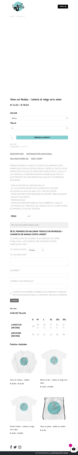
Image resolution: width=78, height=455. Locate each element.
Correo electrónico (22, 281)
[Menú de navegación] (63, 6)
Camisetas (20, 16)
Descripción (17, 154)
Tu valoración (18, 255)
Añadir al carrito (42, 137)
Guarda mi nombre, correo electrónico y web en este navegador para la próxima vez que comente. (40, 293)
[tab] (17, 154)
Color (13, 113)
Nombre (15, 270)
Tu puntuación (18, 249)
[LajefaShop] (17, 6)
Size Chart (37, 159)
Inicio (12, 16)
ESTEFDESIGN (42, 453)
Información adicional (39, 154)
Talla (13, 123)
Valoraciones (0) (19, 159)
